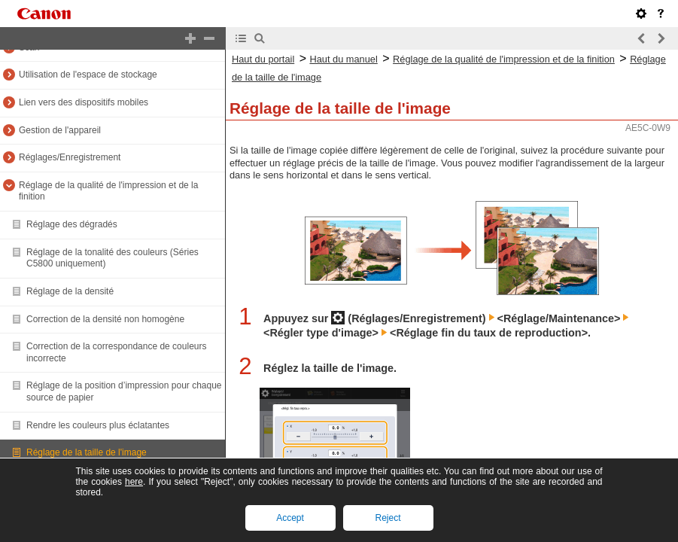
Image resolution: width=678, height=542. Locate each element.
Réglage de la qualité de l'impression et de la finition (504, 59)
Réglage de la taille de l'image (86, 452)
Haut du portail (263, 59)
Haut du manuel (343, 59)
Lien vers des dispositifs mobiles (83, 102)
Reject (387, 518)
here (134, 482)
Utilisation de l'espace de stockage (88, 74)
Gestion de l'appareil (60, 130)
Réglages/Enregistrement (69, 157)
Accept (290, 518)
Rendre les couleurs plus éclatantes (97, 425)
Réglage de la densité (70, 291)
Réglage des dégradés (71, 224)
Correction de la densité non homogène (105, 319)
